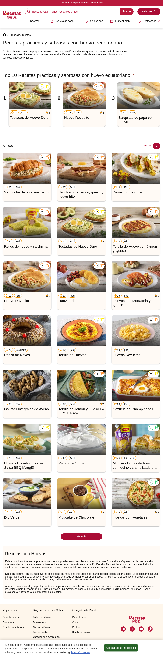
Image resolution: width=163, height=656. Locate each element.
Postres (76, 627)
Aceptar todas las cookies (121, 647)
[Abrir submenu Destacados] (149, 21)
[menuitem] (34, 22)
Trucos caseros (40, 622)
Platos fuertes (79, 617)
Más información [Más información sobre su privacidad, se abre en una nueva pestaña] (80, 652)
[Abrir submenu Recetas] (34, 21)
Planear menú (120, 21)
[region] (81, 648)
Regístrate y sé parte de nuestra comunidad (81, 2)
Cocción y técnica (41, 627)
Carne (75, 622)
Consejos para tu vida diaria (47, 637)
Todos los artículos (42, 617)
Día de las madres (81, 632)
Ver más (81, 536)
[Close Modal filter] (156, 146)
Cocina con (94, 21)
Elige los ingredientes (13, 627)
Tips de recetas (40, 632)
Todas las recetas (21, 35)
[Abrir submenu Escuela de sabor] (64, 21)
